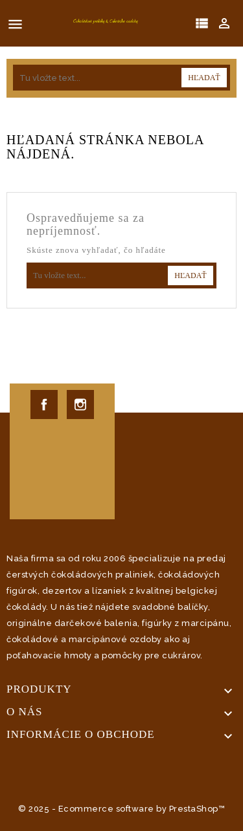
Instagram (80, 404)
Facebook (44, 404)
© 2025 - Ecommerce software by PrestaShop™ (121, 809)
